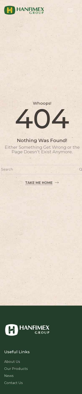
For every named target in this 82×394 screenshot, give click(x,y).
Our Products (16, 369)
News (8, 376)
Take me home (39, 183)
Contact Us (13, 383)
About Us (12, 362)
